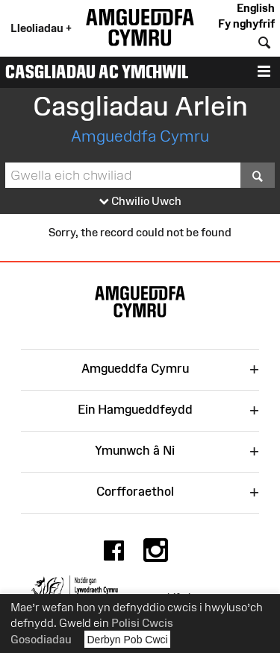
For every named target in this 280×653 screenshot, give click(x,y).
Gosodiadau (41, 639)
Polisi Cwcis (142, 622)
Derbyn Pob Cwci (127, 639)
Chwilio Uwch (140, 202)
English (256, 7)
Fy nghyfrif (246, 23)
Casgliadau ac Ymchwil (97, 71)
